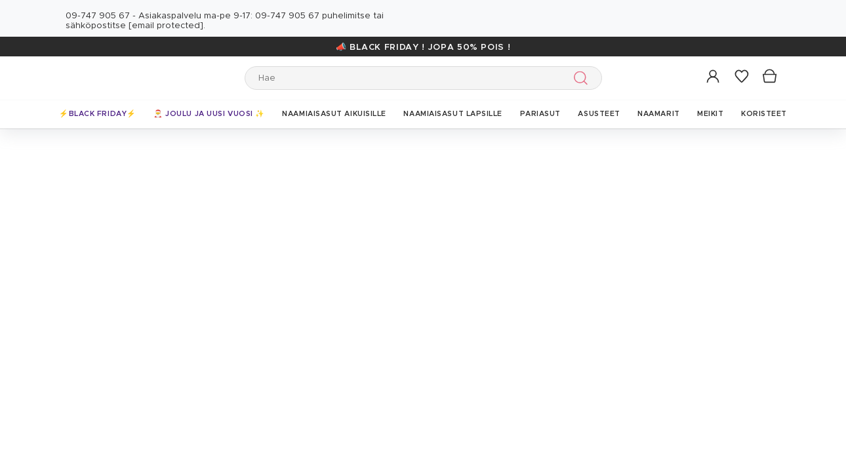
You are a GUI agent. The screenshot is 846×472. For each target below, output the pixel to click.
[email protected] (166, 26)
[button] (714, 77)
